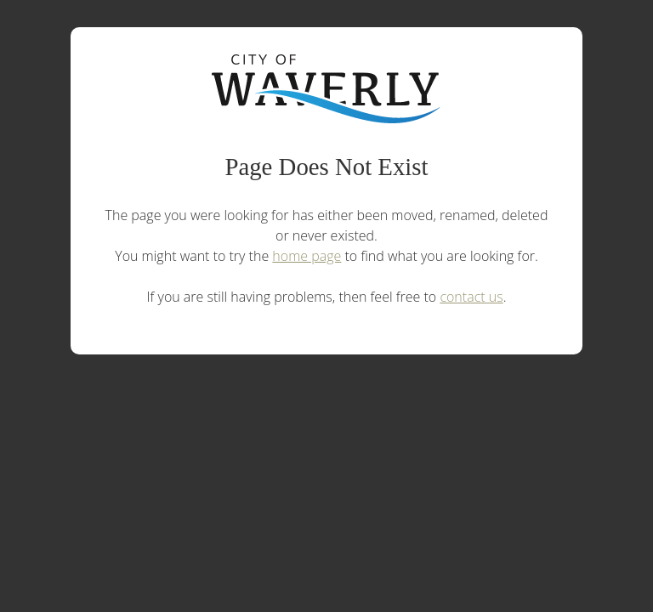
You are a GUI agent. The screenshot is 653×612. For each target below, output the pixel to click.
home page (306, 255)
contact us (471, 296)
